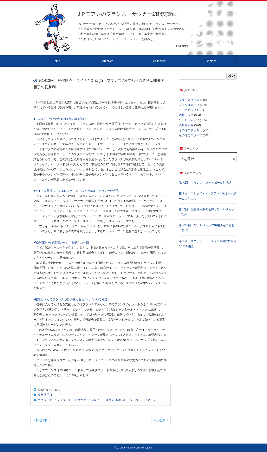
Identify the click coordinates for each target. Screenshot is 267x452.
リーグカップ (187, 110)
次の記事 (161, 420)
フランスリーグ (189, 99)
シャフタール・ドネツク (70, 400)
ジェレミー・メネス (101, 400)
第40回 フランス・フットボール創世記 (205, 182)
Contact (211, 61)
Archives (107, 61)
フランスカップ (189, 105)
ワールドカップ (189, 120)
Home (56, 61)
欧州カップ (186, 115)
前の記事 (40, 420)
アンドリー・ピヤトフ (141, 400)
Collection (159, 61)
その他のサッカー (190, 130)
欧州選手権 (45, 394)
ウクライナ (45, 400)
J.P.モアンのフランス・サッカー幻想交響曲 (127, 14)
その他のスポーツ (190, 135)
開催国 (120, 400)
